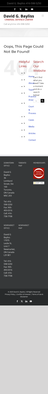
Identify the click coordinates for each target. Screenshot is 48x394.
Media (31, 126)
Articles (32, 133)
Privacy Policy (10, 294)
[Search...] (37, 101)
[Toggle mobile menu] (43, 15)
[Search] (42, 101)
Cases (31, 120)
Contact (32, 140)
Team (31, 89)
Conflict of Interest (23, 294)
